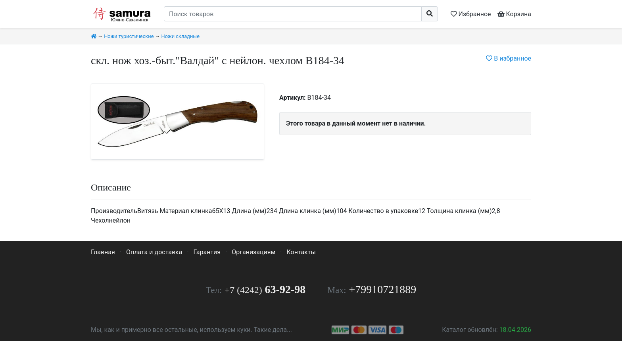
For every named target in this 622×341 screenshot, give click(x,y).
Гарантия (207, 252)
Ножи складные (180, 36)
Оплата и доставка (154, 252)
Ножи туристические (129, 36)
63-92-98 (265, 289)
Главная (103, 252)
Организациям (253, 252)
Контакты (300, 252)
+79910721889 (383, 289)
